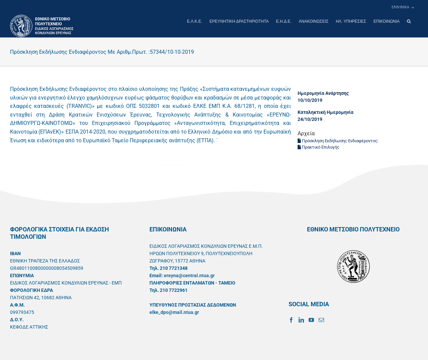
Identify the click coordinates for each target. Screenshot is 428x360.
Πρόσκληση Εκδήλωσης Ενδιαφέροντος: (338, 140)
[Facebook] (291, 319)
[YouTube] (311, 319)
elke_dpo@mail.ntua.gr (174, 312)
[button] (409, 21)
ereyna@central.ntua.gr (189, 275)
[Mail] (321, 319)
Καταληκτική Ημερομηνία (325, 112)
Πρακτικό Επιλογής (318, 146)
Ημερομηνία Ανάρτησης (323, 93)
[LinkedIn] (301, 319)
